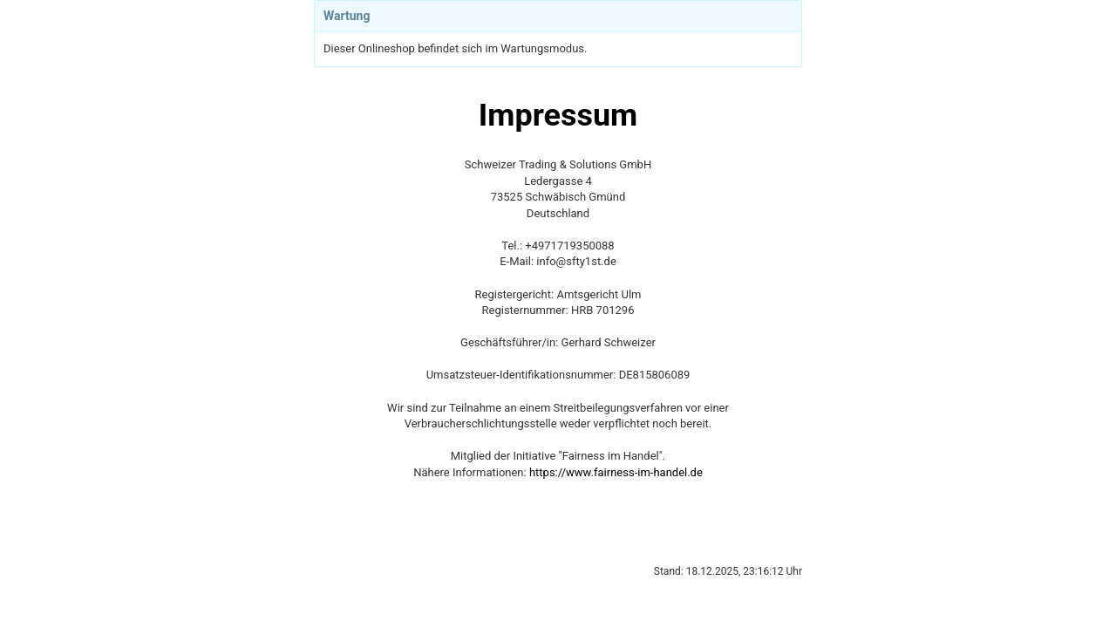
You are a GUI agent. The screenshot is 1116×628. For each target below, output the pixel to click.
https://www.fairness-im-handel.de (616, 472)
